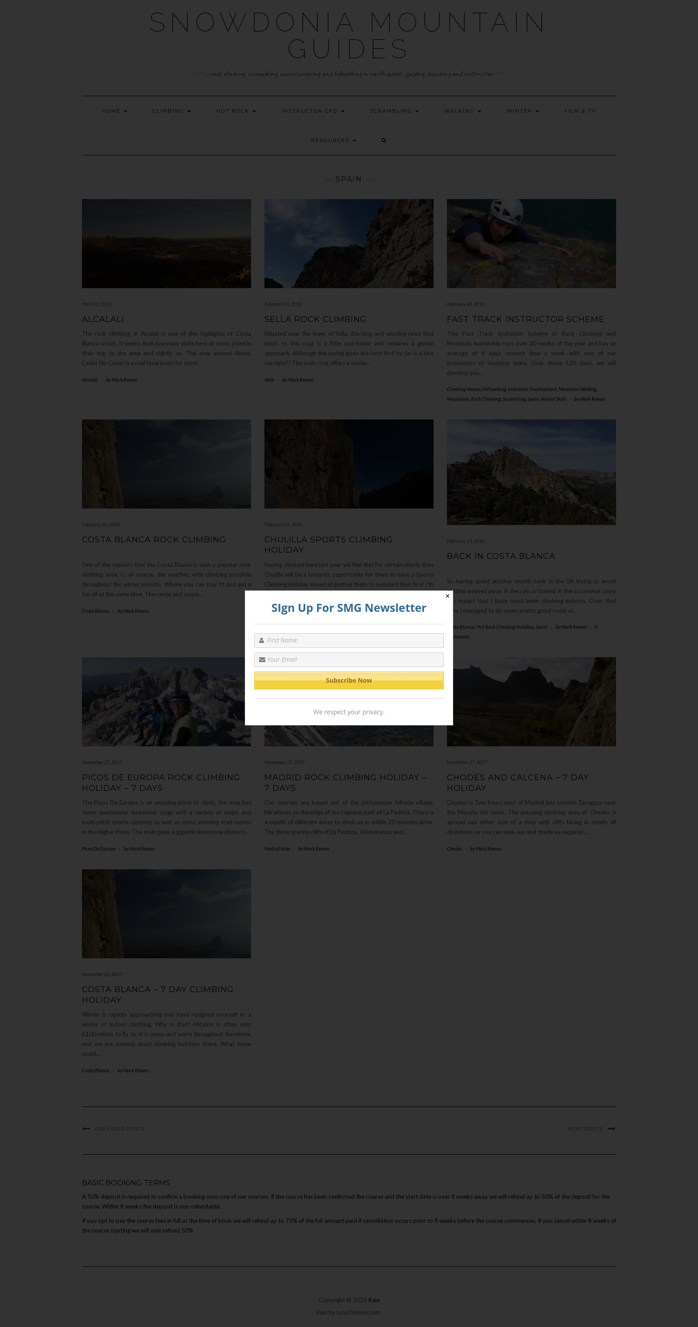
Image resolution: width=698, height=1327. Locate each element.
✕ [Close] (447, 596)
